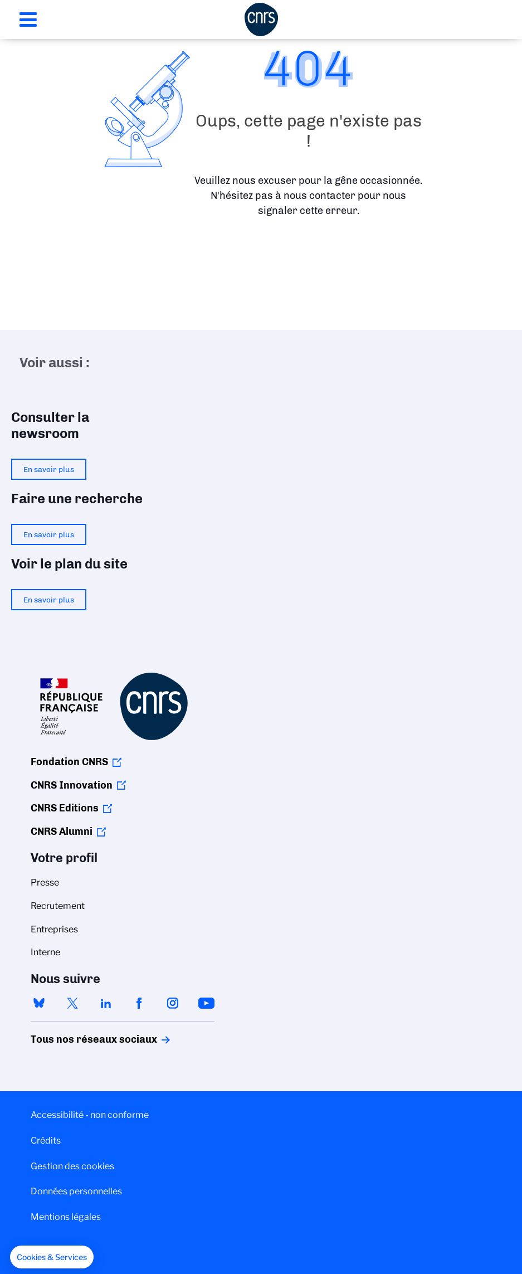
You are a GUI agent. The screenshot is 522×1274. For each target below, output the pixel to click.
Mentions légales (66, 1217)
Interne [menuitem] (45, 952)
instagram (172, 1003)
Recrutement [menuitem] (58, 906)
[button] (52, 1257)
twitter (72, 1003)
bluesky (39, 1003)
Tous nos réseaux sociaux (75, 1039)
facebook (139, 1003)
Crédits (46, 1140)
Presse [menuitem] (45, 882)
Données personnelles (76, 1191)
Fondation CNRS (69, 762)
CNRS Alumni (61, 831)
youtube (206, 1003)
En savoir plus (48, 469)
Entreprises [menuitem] (54, 929)
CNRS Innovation (72, 785)
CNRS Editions (65, 808)
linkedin (105, 1003)
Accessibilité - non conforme (90, 1115)
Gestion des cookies (72, 1166)
